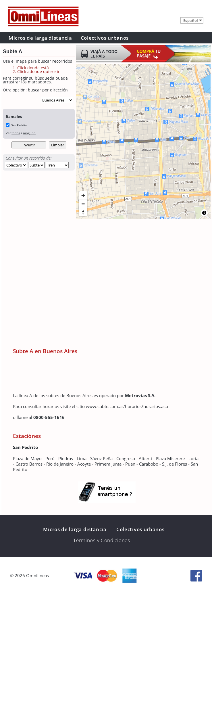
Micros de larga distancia (40, 38)
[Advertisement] (54, 280)
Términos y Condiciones (101, 540)
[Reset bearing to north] (83, 212)
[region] (143, 141)
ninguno (29, 133)
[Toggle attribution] (204, 212)
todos (15, 133)
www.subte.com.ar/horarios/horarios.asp (127, 406)
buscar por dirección (48, 90)
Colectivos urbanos (105, 38)
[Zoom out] (83, 204)
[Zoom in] (83, 195)
